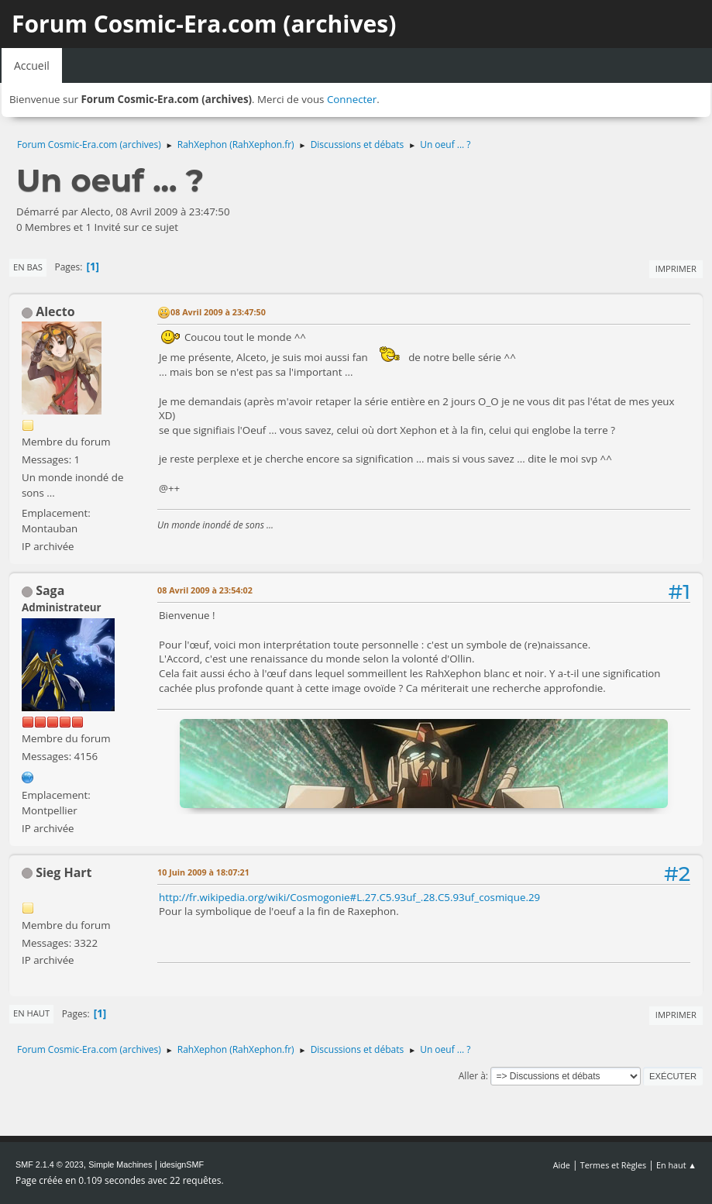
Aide (561, 1165)
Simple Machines (120, 1164)
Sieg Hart (63, 872)
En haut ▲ (676, 1165)
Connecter (352, 99)
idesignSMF (182, 1164)
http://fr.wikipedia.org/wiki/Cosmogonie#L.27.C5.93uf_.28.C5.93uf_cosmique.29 (349, 897)
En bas (28, 267)
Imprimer (676, 268)
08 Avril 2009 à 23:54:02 (205, 590)
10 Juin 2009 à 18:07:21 (203, 872)
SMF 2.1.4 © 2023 (49, 1164)
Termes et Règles (613, 1165)
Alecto (55, 311)
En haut (31, 1013)
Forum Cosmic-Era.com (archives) (204, 24)
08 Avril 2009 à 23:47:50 (218, 312)
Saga (50, 590)
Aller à (472, 1075)
